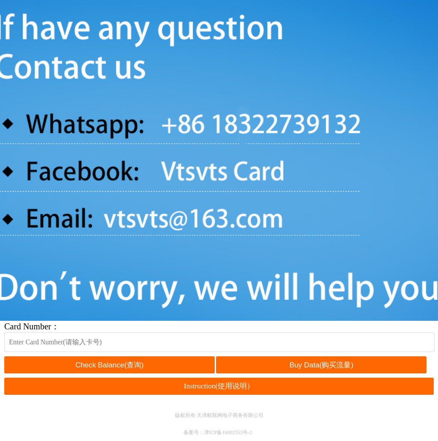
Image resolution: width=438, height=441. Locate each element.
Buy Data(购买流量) (321, 365)
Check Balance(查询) (109, 365)
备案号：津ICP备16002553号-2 (217, 432)
